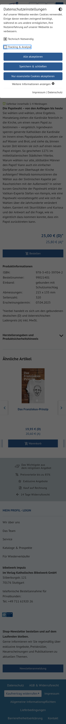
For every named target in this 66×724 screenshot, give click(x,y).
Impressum (38, 92)
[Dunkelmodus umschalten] (60, 9)
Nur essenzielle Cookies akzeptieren (33, 76)
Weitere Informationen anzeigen (33, 84)
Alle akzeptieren (33, 56)
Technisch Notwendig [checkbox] (21, 39)
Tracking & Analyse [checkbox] (19, 47)
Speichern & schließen (33, 66)
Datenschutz (55, 92)
